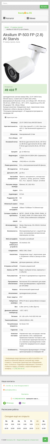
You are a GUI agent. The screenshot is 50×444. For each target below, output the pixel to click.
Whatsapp (8, 403)
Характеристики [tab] (11, 117)
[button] (45, 439)
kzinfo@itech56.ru (11, 390)
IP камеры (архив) (16, 27)
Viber (22, 403)
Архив (7, 27)
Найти (44, 7)
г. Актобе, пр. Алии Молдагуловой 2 (17, 386)
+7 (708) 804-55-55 (18, 368)
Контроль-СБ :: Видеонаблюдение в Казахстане (22, 440)
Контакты (24, 394)
